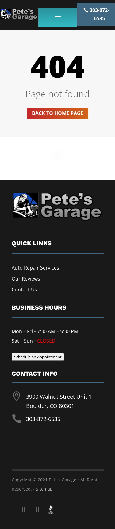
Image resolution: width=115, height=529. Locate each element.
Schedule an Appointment (38, 357)
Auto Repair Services (35, 267)
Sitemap (44, 489)
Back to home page (57, 113)
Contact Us (24, 289)
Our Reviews (26, 278)
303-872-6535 (99, 14)
